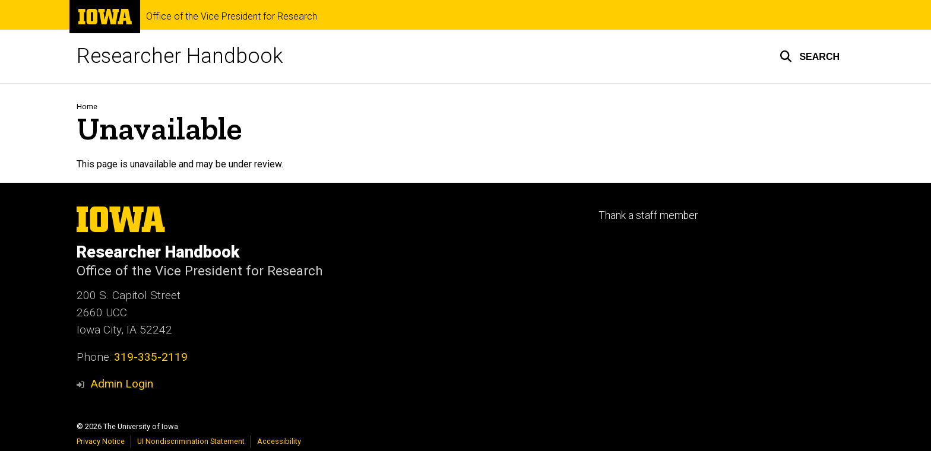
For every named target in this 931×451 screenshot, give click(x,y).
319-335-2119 (151, 357)
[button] (809, 56)
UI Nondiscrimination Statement (191, 441)
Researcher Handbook (180, 56)
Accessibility (279, 441)
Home (87, 106)
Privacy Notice (101, 441)
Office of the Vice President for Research (231, 16)
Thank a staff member (648, 215)
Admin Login (121, 383)
